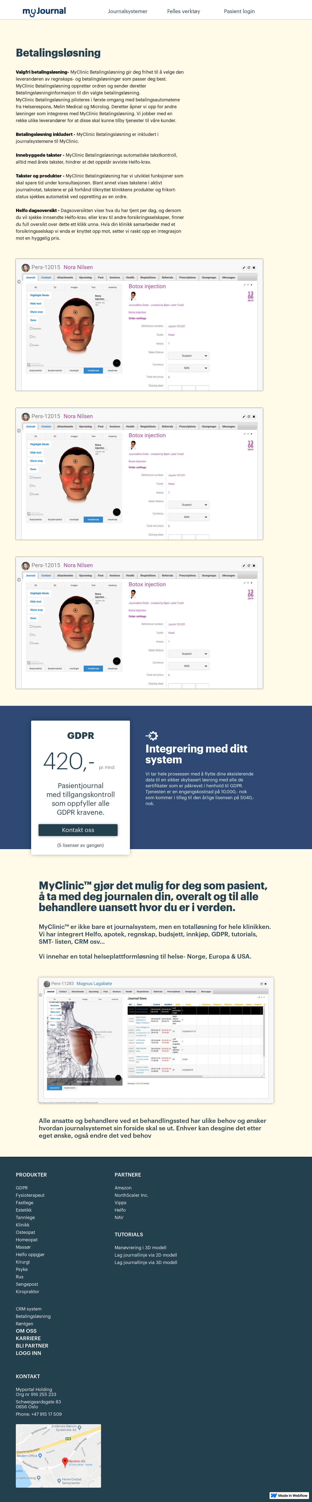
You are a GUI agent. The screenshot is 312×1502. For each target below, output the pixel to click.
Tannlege (25, 1217)
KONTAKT (28, 1376)
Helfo (120, 1210)
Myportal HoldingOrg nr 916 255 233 (36, 1392)
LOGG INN (28, 1353)
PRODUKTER (31, 1175)
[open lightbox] (156, 1039)
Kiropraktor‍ (27, 1291)
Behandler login (290, 11)
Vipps (120, 1203)
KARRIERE (28, 1338)
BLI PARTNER (32, 1346)
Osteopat (25, 1232)
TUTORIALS (129, 1234)
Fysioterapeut (30, 1195)
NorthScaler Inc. (131, 1195)
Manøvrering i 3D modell (140, 1247)
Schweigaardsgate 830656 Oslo (38, 1404)
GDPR (22, 1188)
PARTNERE (128, 1175)
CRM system (29, 1309)
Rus (19, 1277)
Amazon (123, 1188)
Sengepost (27, 1284)
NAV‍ (119, 1217)
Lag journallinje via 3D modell (146, 1262)
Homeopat (27, 1240)
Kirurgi (23, 1262)
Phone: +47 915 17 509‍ (39, 1414)
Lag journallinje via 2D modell (146, 1255)
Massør (23, 1247)
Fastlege (24, 1203)
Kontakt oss (78, 830)
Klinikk (22, 1225)
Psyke (22, 1269)
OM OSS (26, 1331)
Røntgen (24, 1324)
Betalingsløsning (33, 1316)
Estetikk (24, 1210)
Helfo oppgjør (30, 1254)
